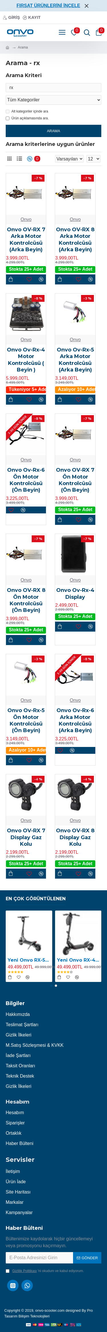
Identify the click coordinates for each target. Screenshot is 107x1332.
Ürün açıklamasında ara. (27, 118)
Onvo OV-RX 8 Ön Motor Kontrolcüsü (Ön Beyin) (26, 600)
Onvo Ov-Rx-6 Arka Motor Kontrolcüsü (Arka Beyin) (75, 720)
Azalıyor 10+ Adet (76, 389)
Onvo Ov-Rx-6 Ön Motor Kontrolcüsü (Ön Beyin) (26, 480)
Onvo (26, 219)
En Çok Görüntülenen (36, 898)
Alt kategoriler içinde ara (27, 111)
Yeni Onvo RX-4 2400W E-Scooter (78, 960)
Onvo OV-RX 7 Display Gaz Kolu (26, 837)
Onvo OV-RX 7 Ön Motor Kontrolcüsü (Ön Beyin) (75, 480)
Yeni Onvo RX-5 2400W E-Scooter (29, 960)
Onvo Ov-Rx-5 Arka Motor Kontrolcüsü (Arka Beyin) (75, 360)
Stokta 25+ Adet (26, 269)
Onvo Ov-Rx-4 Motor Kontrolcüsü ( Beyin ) (26, 360)
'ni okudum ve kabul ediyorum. (45, 1270)
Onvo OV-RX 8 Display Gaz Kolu (75, 837)
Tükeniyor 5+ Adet (27, 389)
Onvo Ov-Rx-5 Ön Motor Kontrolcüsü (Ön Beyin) (26, 720)
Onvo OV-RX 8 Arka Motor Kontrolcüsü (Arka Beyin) (75, 239)
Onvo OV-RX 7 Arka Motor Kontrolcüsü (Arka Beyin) (26, 239)
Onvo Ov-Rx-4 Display (75, 593)
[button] (51, 986)
